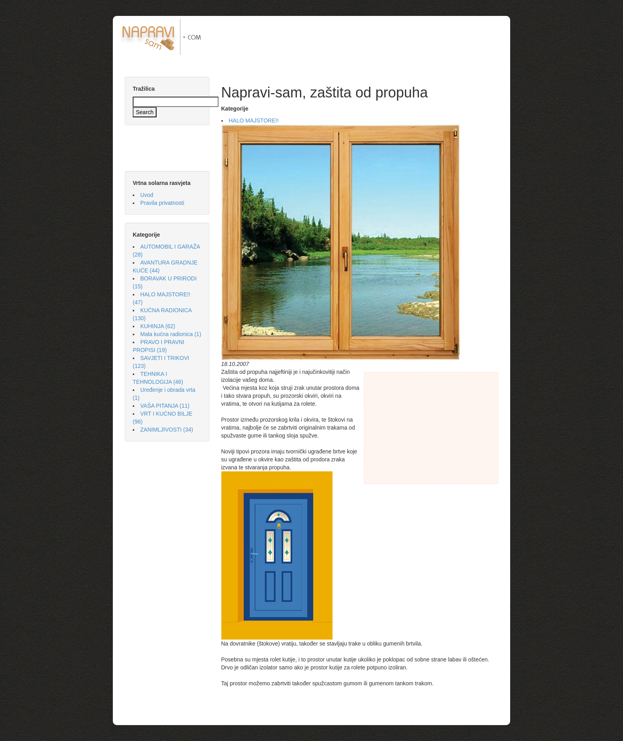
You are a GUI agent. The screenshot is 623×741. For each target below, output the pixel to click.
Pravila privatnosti (162, 203)
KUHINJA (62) (157, 326)
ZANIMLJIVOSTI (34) (166, 429)
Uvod (146, 195)
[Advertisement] (362, 37)
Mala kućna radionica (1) (170, 334)
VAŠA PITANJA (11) (165, 406)
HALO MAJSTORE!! (254, 120)
